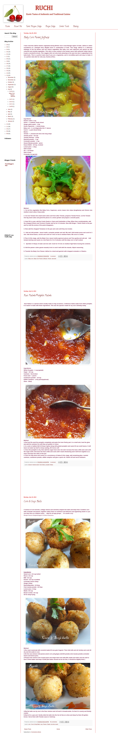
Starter (48, 724)
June (9, 109)
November (11, 80)
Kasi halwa (42, 464)
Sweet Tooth (64, 26)
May (9, 111)
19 (7, 61)
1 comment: (53, 256)
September (11, 84)
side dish (54, 258)
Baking (75, 26)
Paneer (49, 258)
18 (7, 63)
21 (7, 56)
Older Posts (88, 729)
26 (7, 44)
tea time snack (54, 724)
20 (7, 59)
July (9, 89)
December (11, 77)
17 (7, 66)
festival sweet (35, 464)
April (9, 114)
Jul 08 (11, 106)
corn (29, 724)
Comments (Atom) (36, 732)
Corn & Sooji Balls (33, 501)
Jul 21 (11, 99)
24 (7, 49)
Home (7, 26)
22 (7, 54)
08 (7, 133)
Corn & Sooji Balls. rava (37, 724)
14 (7, 73)
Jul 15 (11, 101)
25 (7, 47)
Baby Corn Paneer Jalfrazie (36, 37)
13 (7, 75)
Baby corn (30, 258)
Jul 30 (11, 91)
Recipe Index (50, 26)
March (10, 116)
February (10, 119)
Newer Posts (27, 729)
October (10, 82)
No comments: (53, 721)
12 (7, 124)
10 (7, 129)
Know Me (18, 26)
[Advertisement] (13, 200)
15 (7, 70)
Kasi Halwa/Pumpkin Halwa (37, 295)
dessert (30, 464)
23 (7, 51)
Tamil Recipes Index (33, 26)
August (10, 87)
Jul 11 (11, 104)
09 (7, 131)
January (10, 121)
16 (7, 68)
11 (7, 126)
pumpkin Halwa (49, 464)
